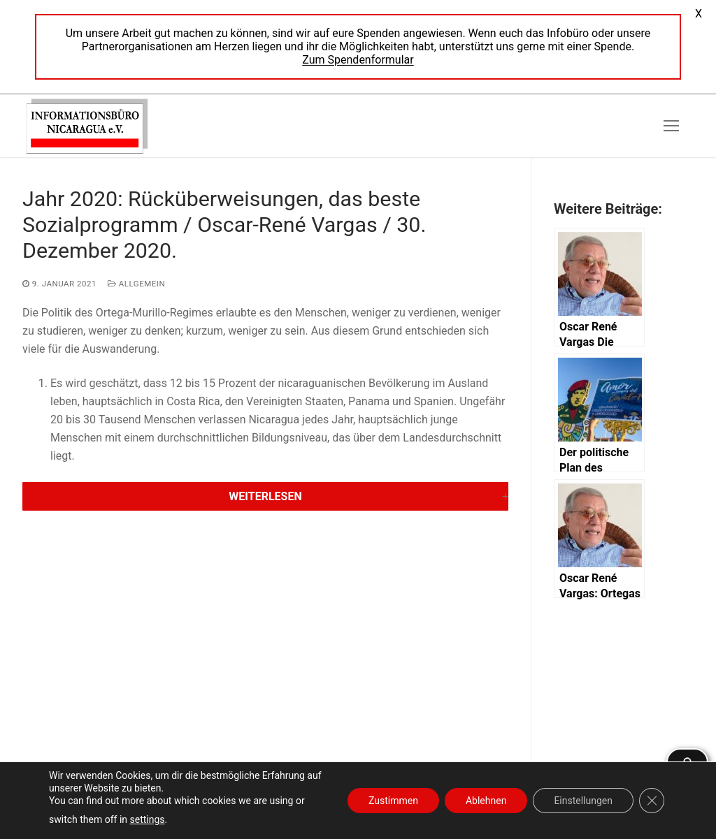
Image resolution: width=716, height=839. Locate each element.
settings (147, 819)
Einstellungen (583, 800)
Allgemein (136, 284)
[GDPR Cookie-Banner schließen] (651, 800)
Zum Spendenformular (357, 59)
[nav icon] (671, 125)
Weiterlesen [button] (265, 496)
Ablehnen (486, 800)
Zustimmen (393, 800)
